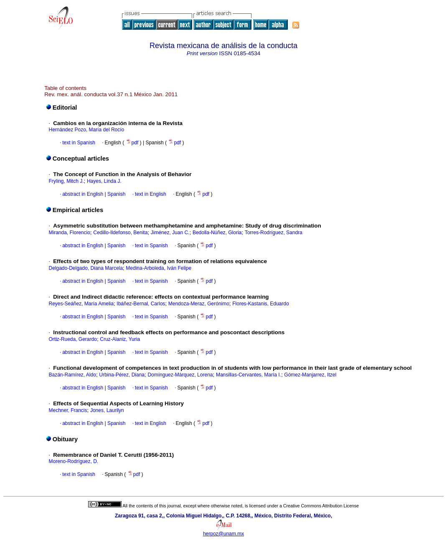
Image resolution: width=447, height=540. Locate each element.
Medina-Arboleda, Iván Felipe (158, 268)
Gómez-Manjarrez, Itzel (310, 375)
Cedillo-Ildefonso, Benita (120, 232)
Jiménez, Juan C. (170, 232)
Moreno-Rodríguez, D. (73, 461)
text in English (150, 194)
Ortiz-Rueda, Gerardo (72, 339)
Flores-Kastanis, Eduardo (260, 304)
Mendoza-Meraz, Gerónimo (198, 304)
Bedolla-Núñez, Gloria (217, 232)
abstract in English (82, 194)
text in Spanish (78, 143)
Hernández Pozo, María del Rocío (86, 130)
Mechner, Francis (67, 410)
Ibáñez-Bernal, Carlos (141, 304)
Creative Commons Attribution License (321, 505)
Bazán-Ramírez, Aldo (72, 375)
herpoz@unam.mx (223, 534)
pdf (133, 143)
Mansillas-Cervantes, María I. (248, 375)
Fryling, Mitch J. (66, 181)
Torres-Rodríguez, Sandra (273, 232)
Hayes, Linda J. (104, 181)
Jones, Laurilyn (107, 410)
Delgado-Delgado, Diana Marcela (85, 268)
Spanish (116, 194)
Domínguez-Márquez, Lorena (180, 375)
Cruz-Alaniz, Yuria (120, 339)
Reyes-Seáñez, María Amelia (80, 304)
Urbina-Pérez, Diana (122, 375)
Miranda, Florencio (69, 232)
